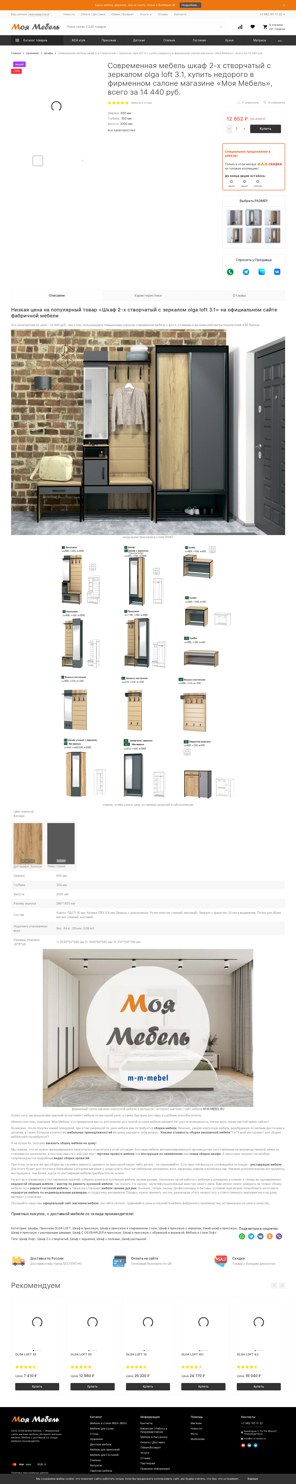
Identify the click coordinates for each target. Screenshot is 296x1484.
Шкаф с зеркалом (82, 1239)
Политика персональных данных (30, 1472)
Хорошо (252, 1478)
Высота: (113, 123)
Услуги (144, 1452)
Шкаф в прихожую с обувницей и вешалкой (153, 1232)
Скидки (238, 1258)
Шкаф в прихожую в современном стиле (128, 1228)
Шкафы (48, 53)
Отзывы (163, 14)
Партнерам (147, 1463)
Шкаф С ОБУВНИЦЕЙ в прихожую (96, 1232)
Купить (265, 129)
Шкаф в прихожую (85, 1228)
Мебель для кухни (102, 1428)
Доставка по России (47, 1258)
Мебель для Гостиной (104, 1454)
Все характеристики (121, 130)
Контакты (180, 14)
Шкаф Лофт (27, 1239)
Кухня (229, 40)
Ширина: (114, 113)
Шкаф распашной (133, 1239)
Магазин (196, 1423)
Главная (16, 53)
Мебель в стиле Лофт (201, 1232)
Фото (194, 1433)
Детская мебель (101, 1444)
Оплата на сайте (144, 1258)
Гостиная (199, 40)
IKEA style (78, 40)
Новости (69, 14)
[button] (82, 161)
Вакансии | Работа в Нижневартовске (153, 1430)
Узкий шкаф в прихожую (220, 1228)
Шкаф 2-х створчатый (52, 1239)
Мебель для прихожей (105, 1449)
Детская (139, 40)
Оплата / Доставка (93, 14)
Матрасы (259, 40)
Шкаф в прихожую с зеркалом (180, 1228)
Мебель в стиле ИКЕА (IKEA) (108, 1423)
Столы (94, 1433)
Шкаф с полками (108, 1239)
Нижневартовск (38, 14)
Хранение (32, 53)
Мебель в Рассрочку (154, 1437)
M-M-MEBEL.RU (213, 1109)
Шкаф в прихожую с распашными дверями (41, 1232)
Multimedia (198, 1439)
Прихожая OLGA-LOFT (55, 1228)
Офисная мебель (101, 1470)
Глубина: (114, 118)
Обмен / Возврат (122, 14)
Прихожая (109, 40)
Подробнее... (190, 5)
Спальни (95, 1460)
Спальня (169, 40)
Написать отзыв (141, 102)
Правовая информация (155, 1468)
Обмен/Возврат (150, 1447)
